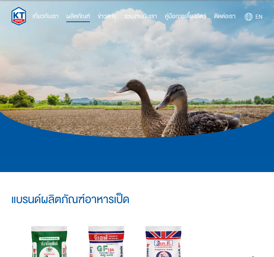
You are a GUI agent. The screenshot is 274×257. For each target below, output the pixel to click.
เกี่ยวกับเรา (45, 16)
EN (259, 17)
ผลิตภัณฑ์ (78, 16)
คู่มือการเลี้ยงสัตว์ (185, 16)
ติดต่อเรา (224, 16)
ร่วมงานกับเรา (140, 16)
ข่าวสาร (107, 16)
